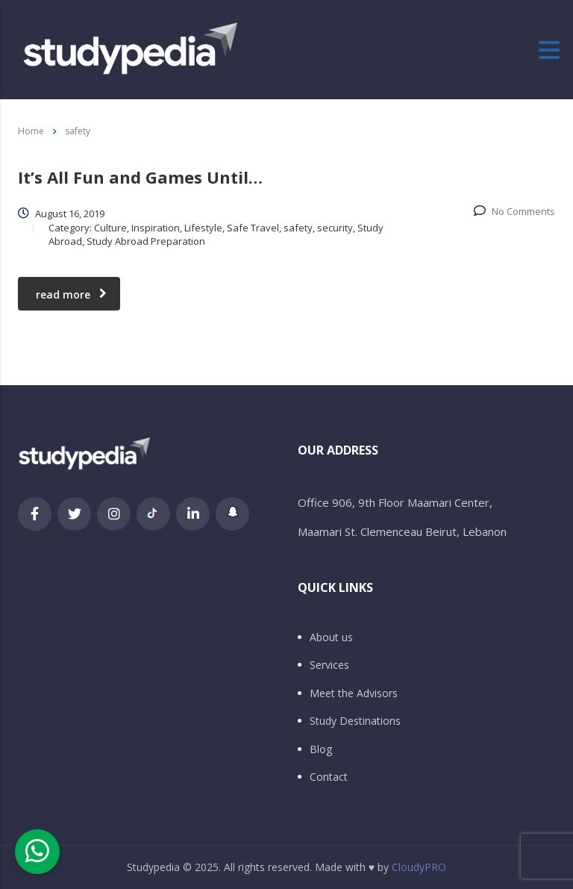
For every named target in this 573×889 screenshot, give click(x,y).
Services (329, 665)
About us (331, 637)
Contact (329, 777)
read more (71, 294)
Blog (321, 749)
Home (31, 131)
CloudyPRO (419, 867)
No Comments (514, 211)
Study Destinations (355, 721)
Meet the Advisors (354, 693)
